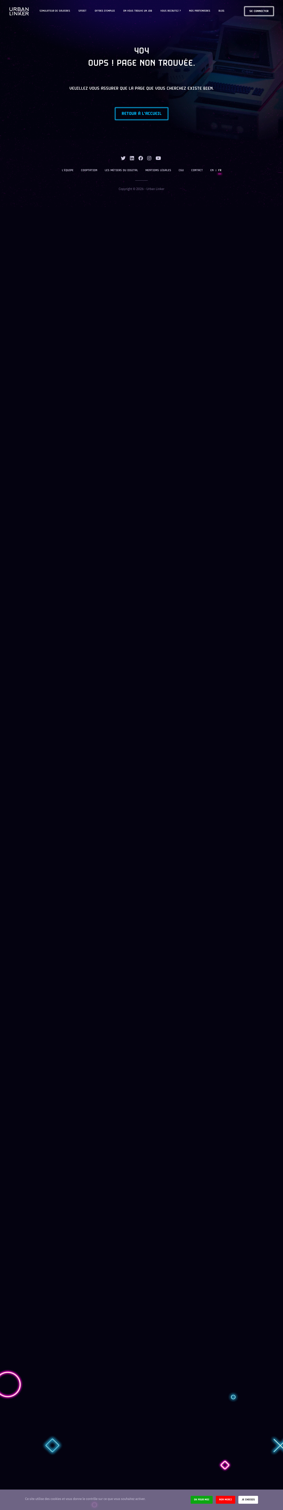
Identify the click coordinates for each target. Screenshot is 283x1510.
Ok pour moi (201, 1499)
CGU (181, 170)
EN (212, 170)
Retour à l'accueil (142, 113)
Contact (197, 170)
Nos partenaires (199, 11)
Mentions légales (158, 170)
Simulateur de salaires (55, 11)
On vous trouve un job (137, 11)
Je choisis (248, 1499)
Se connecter (259, 11)
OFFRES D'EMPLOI (105, 11)
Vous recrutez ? (170, 11)
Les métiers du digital (121, 170)
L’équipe (68, 170)
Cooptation (89, 170)
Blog (221, 11)
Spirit (82, 11)
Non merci (225, 1499)
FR (219, 170)
